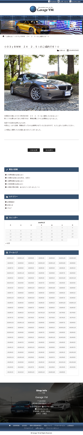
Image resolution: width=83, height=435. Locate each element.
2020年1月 (72, 292)
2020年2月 (62, 292)
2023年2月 (62, 268)
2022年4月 (21, 278)
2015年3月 (10, 337)
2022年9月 (41, 273)
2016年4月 (21, 327)
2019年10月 (31, 297)
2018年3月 (72, 307)
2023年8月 (72, 263)
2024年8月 (10, 263)
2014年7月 (21, 342)
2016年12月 (10, 322)
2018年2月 (10, 312)
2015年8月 (31, 332)
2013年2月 (52, 352)
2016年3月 (31, 327)
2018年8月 (21, 307)
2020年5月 (31, 292)
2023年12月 (41, 263)
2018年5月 (52, 307)
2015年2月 (21, 337)
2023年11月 (52, 263)
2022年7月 (62, 273)
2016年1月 (52, 327)
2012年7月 (52, 357)
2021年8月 (31, 283)
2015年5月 (62, 332)
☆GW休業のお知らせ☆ (15, 184)
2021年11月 (72, 278)
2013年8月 (62, 347)
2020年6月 (21, 292)
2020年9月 (62, 287)
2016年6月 (72, 322)
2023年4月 (41, 268)
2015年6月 (52, 332)
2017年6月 (21, 317)
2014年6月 (31, 342)
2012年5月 (72, 357)
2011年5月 (52, 367)
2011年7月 (31, 367)
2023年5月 (31, 268)
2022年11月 (21, 273)
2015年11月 (72, 327)
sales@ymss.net (42, 409)
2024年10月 (72, 258)
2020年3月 (52, 292)
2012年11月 (10, 357)
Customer (64, 18)
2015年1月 (31, 337)
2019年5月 (10, 302)
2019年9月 (41, 297)
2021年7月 (41, 283)
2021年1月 (21, 287)
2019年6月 (72, 297)
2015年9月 (21, 332)
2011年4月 (62, 367)
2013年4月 (31, 352)
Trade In (30, 18)
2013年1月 (62, 352)
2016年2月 (41, 327)
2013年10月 (41, 347)
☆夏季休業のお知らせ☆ (15, 181)
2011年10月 (72, 362)
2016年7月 (62, 322)
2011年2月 (10, 372)
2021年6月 (52, 283)
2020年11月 (41, 287)
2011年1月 (21, 372)
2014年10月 (62, 337)
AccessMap (76, 18)
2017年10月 (52, 312)
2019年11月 (21, 297)
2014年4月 (52, 342)
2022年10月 (31, 273)
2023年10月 (62, 263)
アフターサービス (59, 425)
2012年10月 (21, 357)
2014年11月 (52, 337)
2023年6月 (21, 268)
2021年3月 (10, 287)
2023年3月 (52, 268)
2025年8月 (31, 258)
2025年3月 (52, 258)
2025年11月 (21, 258)
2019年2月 (41, 302)
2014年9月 (72, 337)
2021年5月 (62, 283)
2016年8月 (52, 322)
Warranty (41, 18)
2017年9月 (62, 312)
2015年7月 (41, 332)
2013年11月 (31, 347)
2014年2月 (72, 342)
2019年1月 (52, 302)
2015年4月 (72, 332)
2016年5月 (10, 327)
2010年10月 (52, 372)
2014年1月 (10, 347)
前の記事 (33, 150)
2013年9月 (52, 347)
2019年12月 (10, 297)
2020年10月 (52, 287)
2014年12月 (41, 337)
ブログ (9, 208)
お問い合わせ (39, 428)
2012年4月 (10, 362)
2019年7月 (62, 297)
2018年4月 (62, 307)
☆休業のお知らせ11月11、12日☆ (18, 178)
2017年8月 (72, 312)
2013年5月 (21, 352)
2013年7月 (72, 347)
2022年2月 (41, 278)
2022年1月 (52, 278)
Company (18, 18)
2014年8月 (10, 342)
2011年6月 (41, 367)
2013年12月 (21, 347)
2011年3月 (72, 367)
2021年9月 (21, 283)
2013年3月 (41, 352)
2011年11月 (62, 362)
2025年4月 (41, 258)
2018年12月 (62, 302)
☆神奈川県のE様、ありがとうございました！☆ (23, 187)
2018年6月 (41, 307)
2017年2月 (62, 317)
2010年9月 (62, 372)
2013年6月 (10, 352)
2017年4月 (41, 317)
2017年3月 (52, 317)
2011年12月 (52, 362)
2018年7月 (31, 307)
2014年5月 (41, 342)
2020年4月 (41, 292)
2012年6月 (62, 357)
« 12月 (8, 243)
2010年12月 (31, 372)
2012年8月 (41, 357)
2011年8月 (21, 367)
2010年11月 (41, 372)
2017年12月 (31, 312)
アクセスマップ (28, 428)
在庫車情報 (16, 425)
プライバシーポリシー (52, 428)
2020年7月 (10, 292)
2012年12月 (72, 352)
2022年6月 (72, 273)
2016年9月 (41, 322)
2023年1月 (72, 268)
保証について (48, 425)
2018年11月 (72, 302)
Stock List (6, 18)
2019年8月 (52, 297)
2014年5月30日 (74, 50)
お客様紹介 (11, 202)
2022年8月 (52, 273)
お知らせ (9, 36)
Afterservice (53, 18)
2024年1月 (31, 263)
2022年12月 (10, 273)
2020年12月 (31, 287)
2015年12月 (62, 327)
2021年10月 (10, 283)
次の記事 (49, 150)
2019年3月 (31, 302)
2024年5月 (21, 263)
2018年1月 (21, 312)
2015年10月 (10, 332)
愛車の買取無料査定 (36, 425)
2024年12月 (62, 258)
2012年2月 (31, 362)
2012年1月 (41, 362)
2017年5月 (31, 317)
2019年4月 (21, 302)
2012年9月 (31, 357)
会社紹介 (24, 425)
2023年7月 (10, 268)
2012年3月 (21, 362)
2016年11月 (21, 322)
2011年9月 (10, 367)
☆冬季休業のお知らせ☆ (15, 175)
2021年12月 (62, 278)
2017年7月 (10, 317)
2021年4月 (72, 283)
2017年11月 (41, 312)
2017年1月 (72, 317)
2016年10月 (31, 322)
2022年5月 (10, 278)
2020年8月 (72, 287)
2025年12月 (10, 258)
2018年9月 (10, 307)
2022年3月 (31, 278)
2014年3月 (62, 342)
